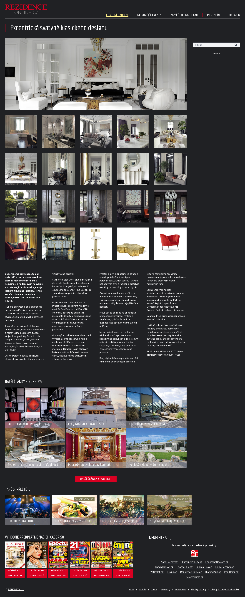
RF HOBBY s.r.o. (16, 589)
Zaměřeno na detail (184, 15)
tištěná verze (15, 570)
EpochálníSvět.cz (164, 567)
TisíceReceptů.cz (224, 567)
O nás (131, 589)
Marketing (165, 589)
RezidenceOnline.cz (191, 572)
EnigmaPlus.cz (204, 567)
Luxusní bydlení (117, 15)
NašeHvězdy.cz (169, 562)
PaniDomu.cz (231, 572)
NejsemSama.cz (194, 577)
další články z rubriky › (95, 479)
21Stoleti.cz (157, 572)
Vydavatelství (180, 589)
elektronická (15, 575)
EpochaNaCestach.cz (216, 562)
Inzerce (154, 589)
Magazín (234, 15)
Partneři (213, 15)
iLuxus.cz (172, 572)
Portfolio (142, 589)
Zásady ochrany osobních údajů (224, 589)
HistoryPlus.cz (213, 572)
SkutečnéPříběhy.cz (191, 562)
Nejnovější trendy (149, 15)
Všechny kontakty (198, 589)
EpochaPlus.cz (185, 567)
